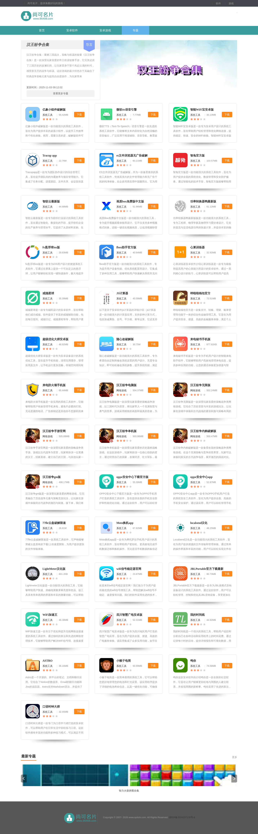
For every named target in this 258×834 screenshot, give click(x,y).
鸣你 (193, 660)
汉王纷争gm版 (52, 477)
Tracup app (50, 155)
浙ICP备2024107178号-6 (182, 817)
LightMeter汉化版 (54, 568)
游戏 (231, 3)
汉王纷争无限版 (200, 385)
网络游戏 (121, 390)
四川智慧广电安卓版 (129, 614)
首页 (42, 30)
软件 (218, 3)
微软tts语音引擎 (126, 109)
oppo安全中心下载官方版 (132, 477)
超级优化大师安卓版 (55, 339)
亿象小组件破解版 (54, 109)
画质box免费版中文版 (130, 201)
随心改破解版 (125, 339)
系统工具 (48, 114)
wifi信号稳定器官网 (128, 568)
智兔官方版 (197, 155)
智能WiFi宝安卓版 (202, 109)
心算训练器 (197, 247)
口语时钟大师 (51, 706)
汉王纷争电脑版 (126, 385)
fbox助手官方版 (126, 247)
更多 (234, 757)
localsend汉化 (198, 522)
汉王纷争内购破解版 (203, 431)
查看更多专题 (60, 93)
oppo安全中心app (201, 477)
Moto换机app (124, 522)
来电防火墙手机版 (54, 385)
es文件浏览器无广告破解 (132, 155)
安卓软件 (72, 30)
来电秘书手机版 (200, 339)
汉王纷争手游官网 (54, 431)
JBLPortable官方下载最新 (206, 568)
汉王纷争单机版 (126, 431)
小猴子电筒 (123, 660)
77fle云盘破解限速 (54, 522)
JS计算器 (122, 293)
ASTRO (47, 660)
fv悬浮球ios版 (51, 247)
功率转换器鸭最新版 (203, 201)
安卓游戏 (105, 30)
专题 (135, 30)
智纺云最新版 (51, 201)
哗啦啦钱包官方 (200, 293)
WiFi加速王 (50, 614)
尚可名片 (57, 16)
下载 (79, 114)
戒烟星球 (48, 293)
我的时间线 (197, 614)
